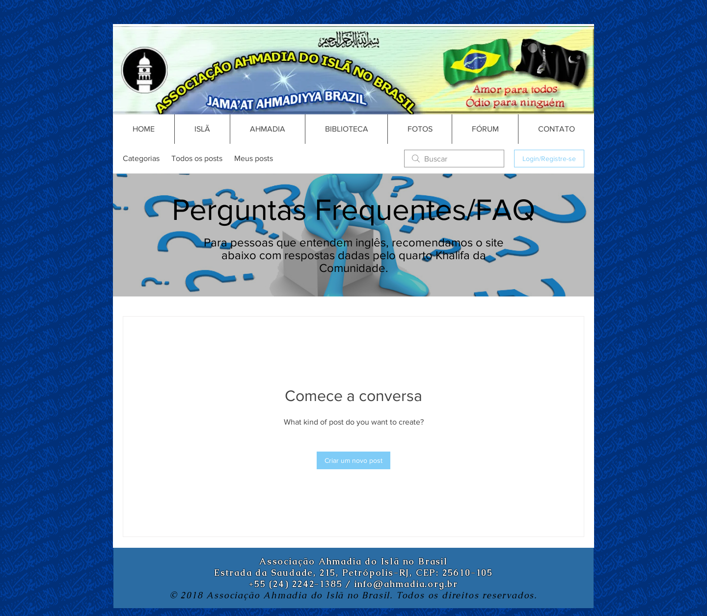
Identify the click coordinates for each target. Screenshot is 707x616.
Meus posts (253, 158)
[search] (454, 158)
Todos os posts (196, 158)
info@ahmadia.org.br (406, 583)
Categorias (141, 158)
